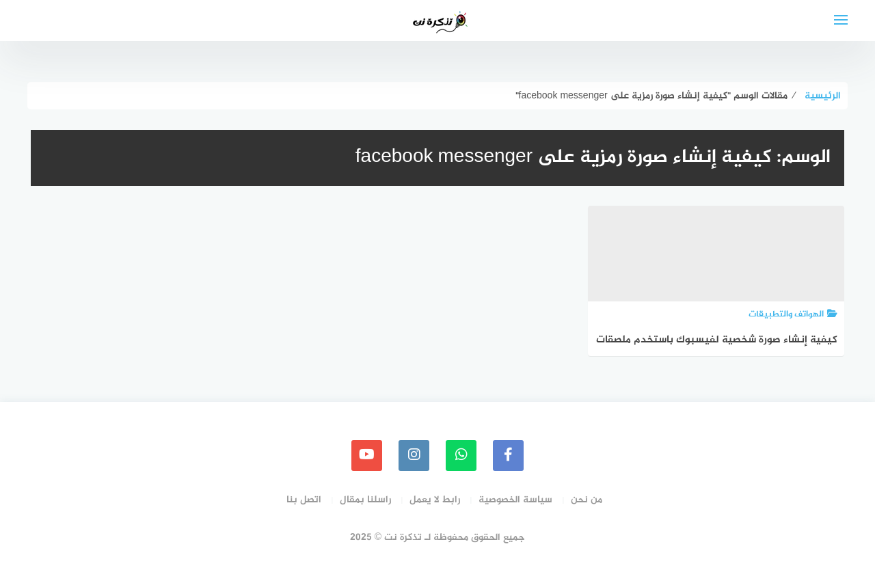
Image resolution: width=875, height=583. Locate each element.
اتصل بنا (303, 500)
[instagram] (414, 455)
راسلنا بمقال (365, 500)
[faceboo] (508, 455)
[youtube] (366, 455)
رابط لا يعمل (434, 500)
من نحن (586, 500)
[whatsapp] (461, 455)
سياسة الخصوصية (515, 500)
